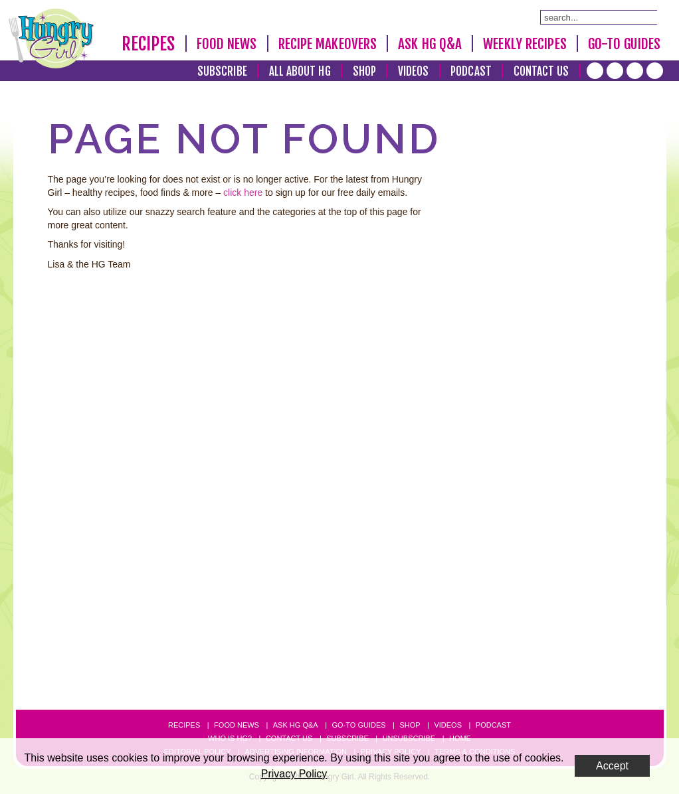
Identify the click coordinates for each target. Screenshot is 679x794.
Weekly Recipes (524, 43)
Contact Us (541, 71)
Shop (364, 71)
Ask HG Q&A (430, 43)
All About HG (300, 71)
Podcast (471, 71)
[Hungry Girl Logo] (51, 38)
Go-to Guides (358, 725)
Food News (227, 43)
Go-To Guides (624, 43)
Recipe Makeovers (327, 43)
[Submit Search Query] (650, 17)
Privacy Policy (294, 773)
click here (242, 192)
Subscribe (222, 71)
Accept (612, 765)
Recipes (148, 44)
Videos (413, 71)
